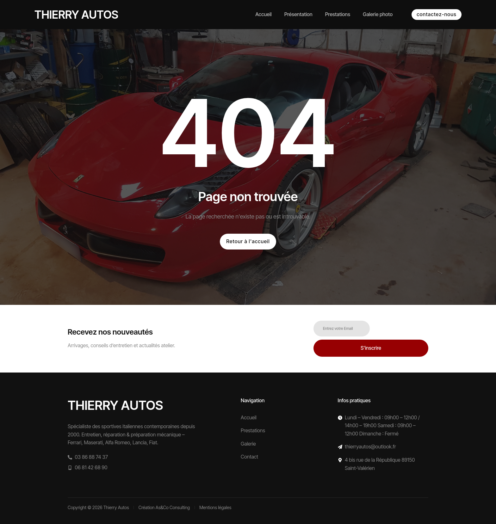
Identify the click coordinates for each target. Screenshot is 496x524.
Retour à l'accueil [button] (248, 241)
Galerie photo (378, 14)
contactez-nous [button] (436, 14)
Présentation (298, 14)
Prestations (337, 14)
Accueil (263, 14)
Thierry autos (76, 14)
